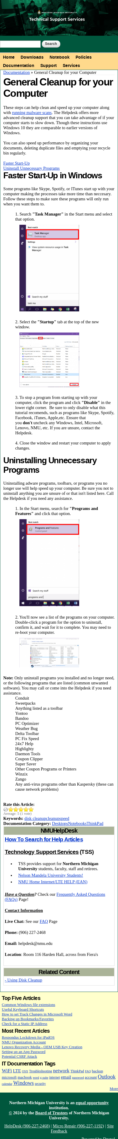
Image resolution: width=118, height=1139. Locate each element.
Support (48, 65)
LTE (17, 1070)
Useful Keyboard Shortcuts (23, 1009)
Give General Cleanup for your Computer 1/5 (10, 809)
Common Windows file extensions (28, 1004)
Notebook (60, 57)
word (36, 1077)
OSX (25, 1071)
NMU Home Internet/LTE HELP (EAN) (53, 881)
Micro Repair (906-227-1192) (78, 1126)
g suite (44, 1077)
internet (54, 1077)
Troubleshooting (40, 1071)
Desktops (60, 823)
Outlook (106, 1077)
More (114, 1088)
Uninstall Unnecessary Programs (31, 168)
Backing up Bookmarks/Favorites (28, 1019)
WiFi (7, 1071)
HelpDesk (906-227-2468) (27, 1126)
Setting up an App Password (23, 1051)
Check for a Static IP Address (24, 1023)
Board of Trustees (51, 1112)
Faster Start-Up (16, 163)
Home (9, 57)
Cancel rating (5, 809)
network (61, 1071)
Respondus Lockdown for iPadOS (28, 1037)
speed (64, 818)
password (78, 1077)
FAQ (44, 921)
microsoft (9, 1077)
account (91, 1077)
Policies (84, 57)
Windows (23, 1083)
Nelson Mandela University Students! (50, 875)
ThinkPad (95, 823)
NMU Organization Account (24, 1042)
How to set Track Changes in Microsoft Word (37, 1014)
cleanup (52, 818)
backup (97, 1071)
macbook (25, 1077)
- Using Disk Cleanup (23, 980)
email (66, 1076)
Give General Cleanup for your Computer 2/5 (16, 809)
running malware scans (32, 112)
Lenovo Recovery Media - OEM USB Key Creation (42, 1047)
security (40, 1084)
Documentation (18, 65)
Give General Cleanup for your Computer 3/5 (21, 809)
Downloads (32, 57)
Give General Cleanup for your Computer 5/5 (31, 809)
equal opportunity (92, 1102)
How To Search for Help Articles (44, 839)
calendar (7, 1083)
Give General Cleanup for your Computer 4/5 (26, 809)
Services (71, 65)
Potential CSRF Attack (19, 1056)
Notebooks (77, 823)
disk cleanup (35, 818)
